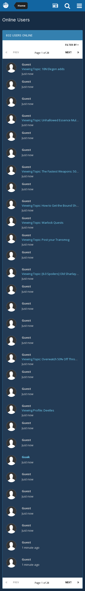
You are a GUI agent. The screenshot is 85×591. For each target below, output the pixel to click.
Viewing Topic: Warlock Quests (42, 223)
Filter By (72, 44)
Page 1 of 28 (43, 52)
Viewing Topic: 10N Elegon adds (43, 69)
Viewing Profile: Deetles (38, 410)
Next (68, 52)
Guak (26, 457)
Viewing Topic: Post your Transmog (45, 240)
